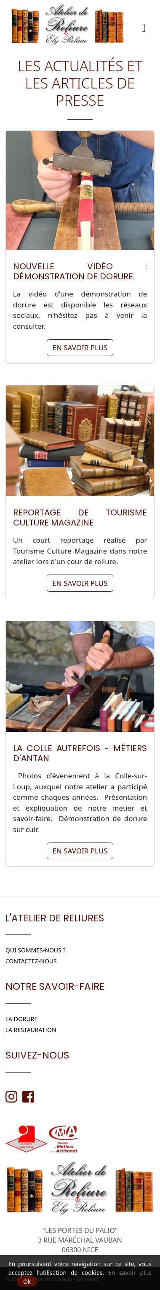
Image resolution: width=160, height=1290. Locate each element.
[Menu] (144, 24)
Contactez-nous (31, 961)
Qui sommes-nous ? (35, 950)
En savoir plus (79, 347)
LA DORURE (21, 1019)
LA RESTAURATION (30, 1030)
